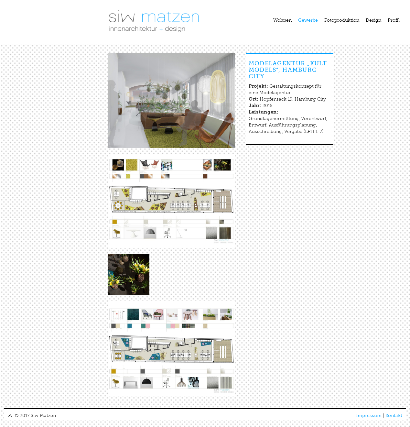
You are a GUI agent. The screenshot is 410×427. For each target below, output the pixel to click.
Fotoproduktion (341, 20)
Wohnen (282, 20)
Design (373, 20)
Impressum (369, 415)
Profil (394, 20)
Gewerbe (308, 20)
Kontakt (393, 415)
